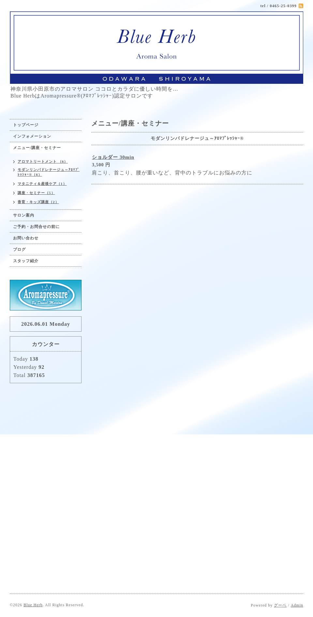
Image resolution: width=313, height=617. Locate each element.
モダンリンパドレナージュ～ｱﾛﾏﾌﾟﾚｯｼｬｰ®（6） (49, 172)
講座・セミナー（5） (36, 193)
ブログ (19, 249)
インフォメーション (32, 136)
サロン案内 (23, 215)
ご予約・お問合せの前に (36, 226)
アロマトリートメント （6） (43, 161)
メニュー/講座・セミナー (37, 147)
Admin (297, 605)
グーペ (280, 605)
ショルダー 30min (113, 157)
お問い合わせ (25, 238)
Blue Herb (33, 605)
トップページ (25, 125)
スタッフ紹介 (25, 261)
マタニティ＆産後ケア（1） (42, 184)
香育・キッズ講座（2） (38, 202)
